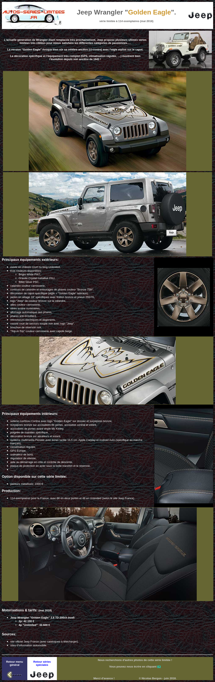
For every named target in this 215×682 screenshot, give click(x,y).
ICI (159, 666)
